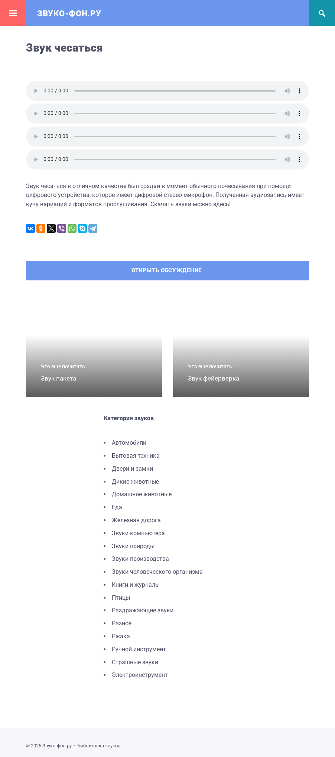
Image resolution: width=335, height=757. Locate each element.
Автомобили (129, 442)
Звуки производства (140, 558)
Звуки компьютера (138, 533)
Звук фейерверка (213, 378)
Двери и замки (132, 468)
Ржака (121, 636)
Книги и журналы (136, 584)
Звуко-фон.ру (69, 13)
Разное (121, 623)
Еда (117, 507)
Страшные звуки (135, 662)
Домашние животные (142, 494)
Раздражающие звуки (142, 610)
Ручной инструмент (139, 649)
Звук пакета (58, 378)
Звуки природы (133, 546)
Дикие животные (135, 481)
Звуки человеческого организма (157, 571)
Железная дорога (136, 520)
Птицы (121, 597)
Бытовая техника (136, 455)
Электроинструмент (140, 674)
